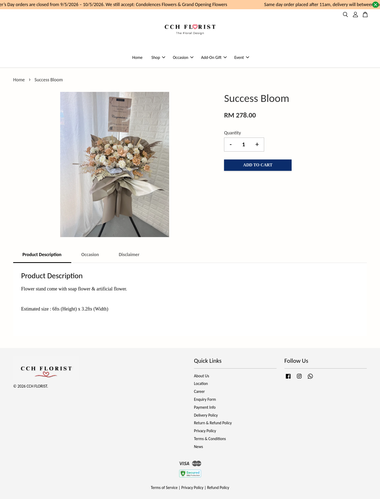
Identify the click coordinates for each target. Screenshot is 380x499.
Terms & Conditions (210, 438)
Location (201, 383)
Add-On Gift (214, 57)
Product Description (41, 254)
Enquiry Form (205, 399)
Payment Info (205, 407)
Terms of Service (164, 487)
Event (241, 57)
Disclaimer (129, 254)
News (198, 446)
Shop (158, 57)
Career (199, 391)
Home (137, 57)
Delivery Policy (206, 415)
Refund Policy (218, 487)
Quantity (232, 133)
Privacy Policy (205, 430)
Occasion (183, 57)
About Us (201, 375)
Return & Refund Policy (213, 422)
